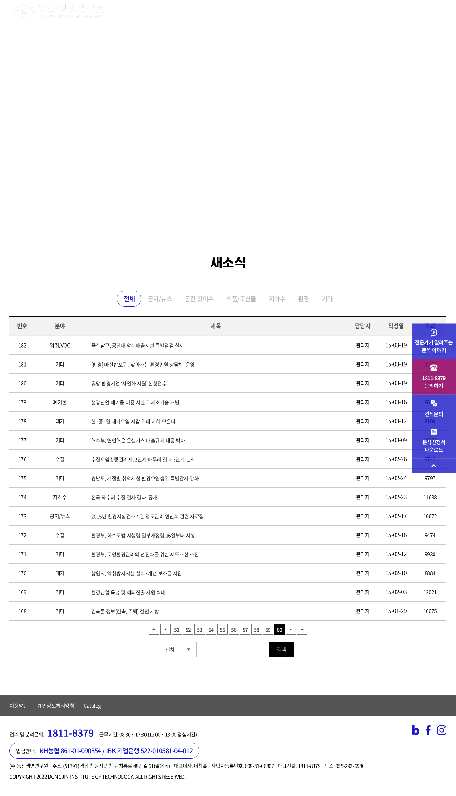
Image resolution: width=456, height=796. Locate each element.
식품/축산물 (241, 298)
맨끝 (302, 629)
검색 (282, 649)
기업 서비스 (221, 11)
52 (188, 629)
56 (233, 629)
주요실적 (295, 11)
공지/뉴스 (160, 298)
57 (245, 629)
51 (176, 629)
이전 (165, 629)
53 (199, 629)
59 (267, 629)
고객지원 (330, 11)
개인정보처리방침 (55, 705)
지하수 (277, 298)
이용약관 (19, 705)
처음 (154, 629)
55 (222, 629)
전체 (129, 298)
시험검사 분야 (176, 11)
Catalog (92, 705)
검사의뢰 (259, 11)
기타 (327, 298)
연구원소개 (132, 11)
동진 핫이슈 (199, 298)
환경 (303, 298)
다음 (291, 629)
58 (256, 629)
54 (210, 629)
